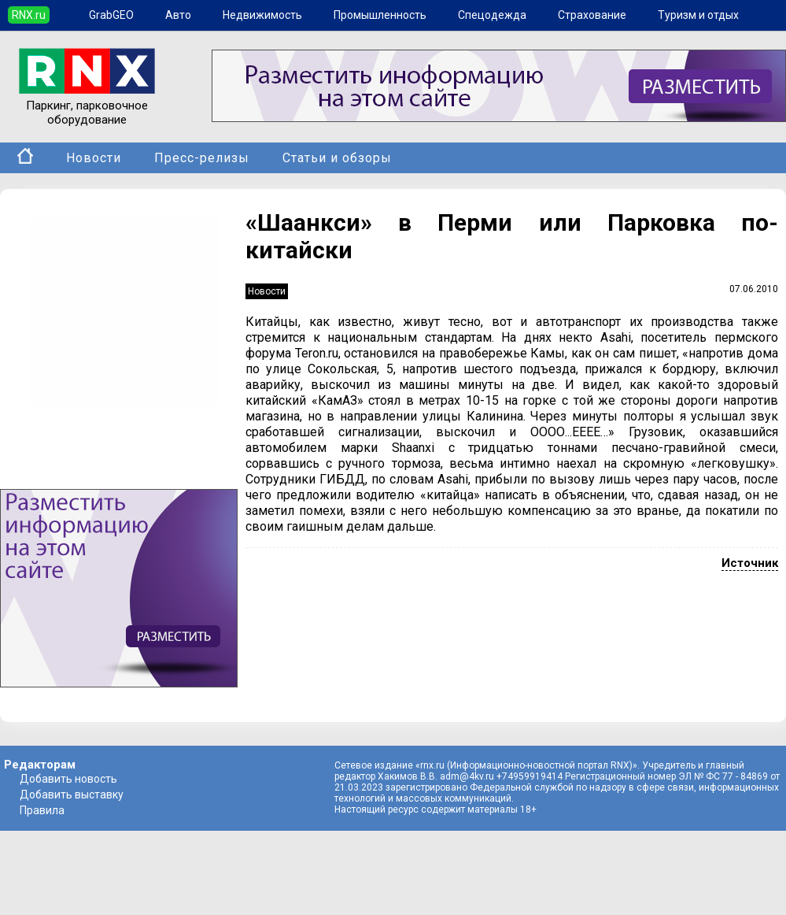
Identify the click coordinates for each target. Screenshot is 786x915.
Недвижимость (262, 15)
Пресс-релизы (201, 157)
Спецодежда (492, 15)
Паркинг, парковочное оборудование (87, 105)
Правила (42, 810)
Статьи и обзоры (337, 157)
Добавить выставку (72, 794)
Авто (178, 15)
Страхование (592, 15)
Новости (93, 157)
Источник (749, 563)
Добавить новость (68, 778)
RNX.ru (29, 15)
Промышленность (380, 15)
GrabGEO (111, 15)
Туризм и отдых (698, 15)
